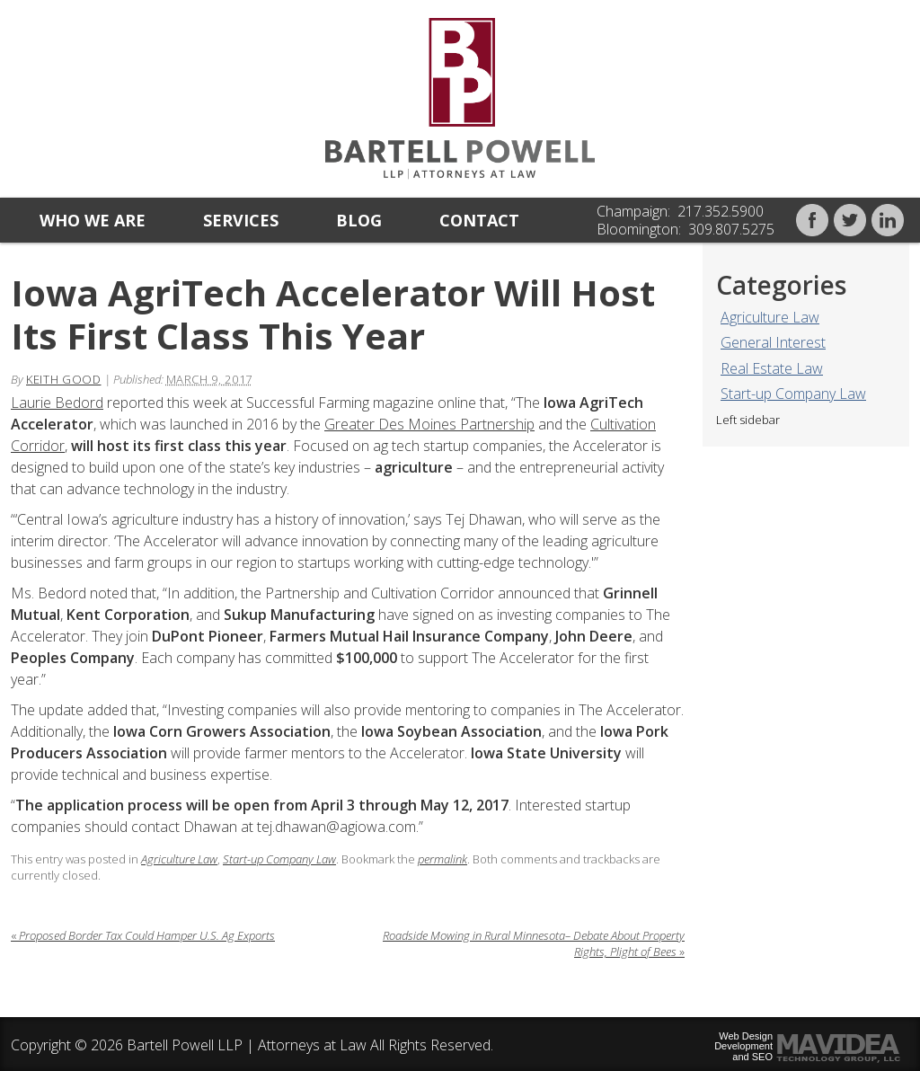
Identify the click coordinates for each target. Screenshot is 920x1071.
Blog (359, 220)
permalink (442, 859)
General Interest (773, 342)
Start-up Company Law (793, 393)
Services (241, 220)
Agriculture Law (770, 317)
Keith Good (64, 379)
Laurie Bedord (57, 402)
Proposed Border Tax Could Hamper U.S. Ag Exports (143, 935)
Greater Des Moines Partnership (429, 424)
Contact (479, 220)
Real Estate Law (772, 368)
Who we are (93, 220)
